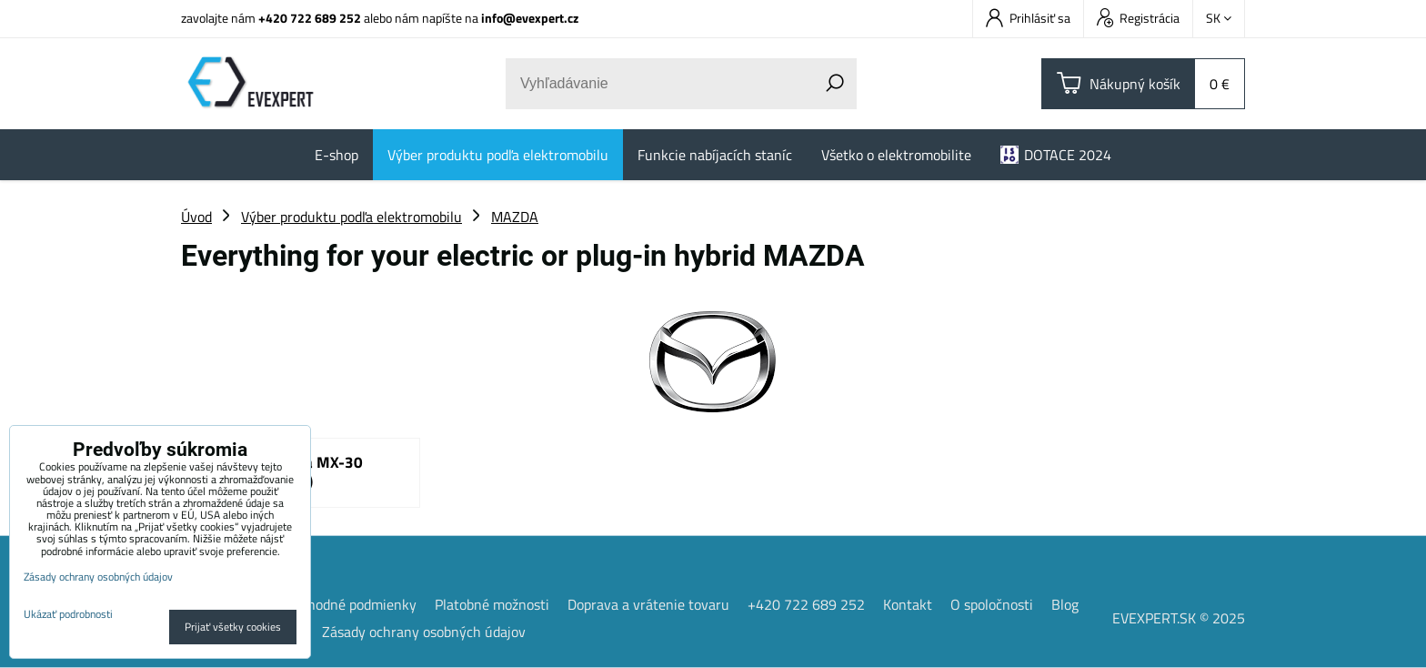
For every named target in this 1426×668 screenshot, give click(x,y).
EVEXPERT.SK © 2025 (1178, 618)
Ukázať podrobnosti (68, 614)
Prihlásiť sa (1028, 17)
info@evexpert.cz (529, 17)
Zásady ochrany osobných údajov (424, 631)
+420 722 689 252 (309, 17)
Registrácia (1138, 17)
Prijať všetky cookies (233, 626)
